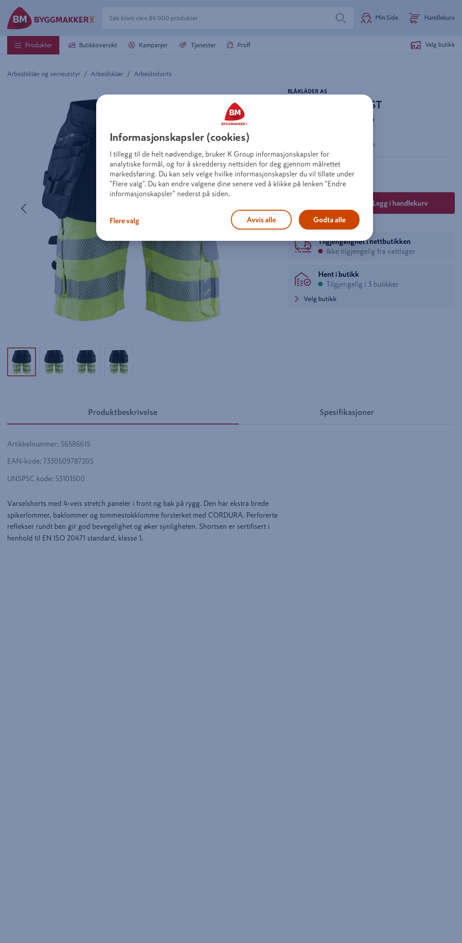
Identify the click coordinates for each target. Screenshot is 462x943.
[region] (234, 168)
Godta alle (329, 219)
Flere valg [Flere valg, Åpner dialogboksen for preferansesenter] (124, 220)
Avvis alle (261, 219)
